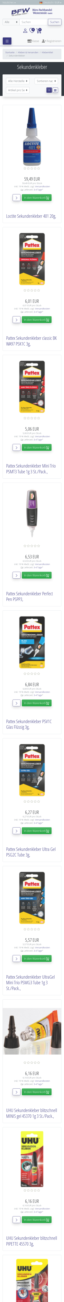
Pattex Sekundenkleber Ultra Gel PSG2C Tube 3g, (31, 852)
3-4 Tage (38, 189)
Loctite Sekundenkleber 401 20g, (31, 216)
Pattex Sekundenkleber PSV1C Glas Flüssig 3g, (29, 724)
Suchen (54, 22)
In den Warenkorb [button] (36, 198)
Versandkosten (42, 186)
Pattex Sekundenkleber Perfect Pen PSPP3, (29, 596)
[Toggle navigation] (7, 41)
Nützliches (8, 2)
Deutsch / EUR (49, 2)
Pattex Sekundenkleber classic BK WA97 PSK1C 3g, (31, 341)
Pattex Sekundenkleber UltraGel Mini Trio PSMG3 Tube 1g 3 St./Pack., (30, 982)
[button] (25, 30)
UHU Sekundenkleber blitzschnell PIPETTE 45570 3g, (31, 1241)
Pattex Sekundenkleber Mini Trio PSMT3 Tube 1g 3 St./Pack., (31, 468)
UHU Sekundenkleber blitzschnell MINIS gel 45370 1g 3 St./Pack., (31, 1113)
